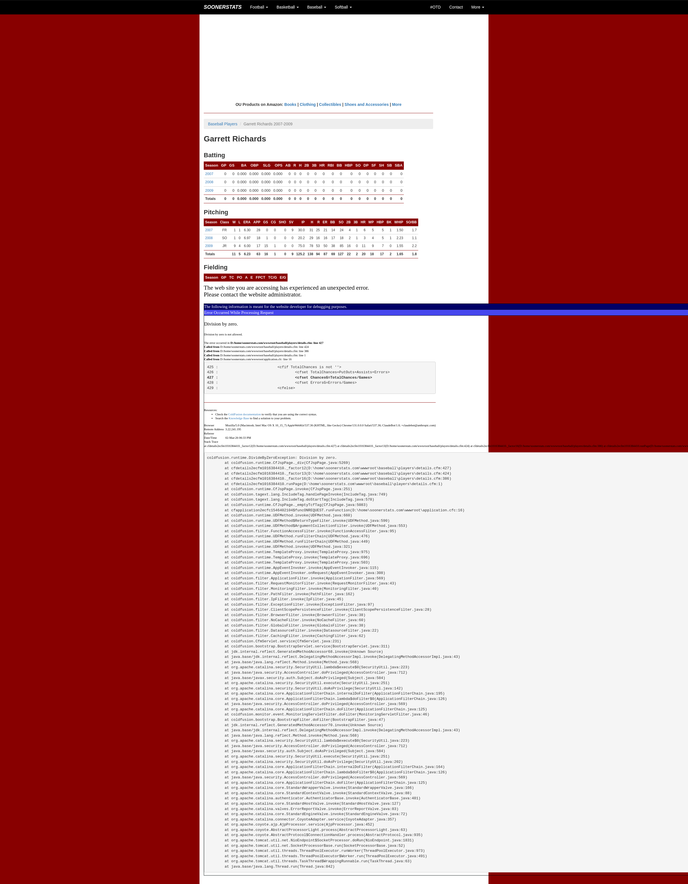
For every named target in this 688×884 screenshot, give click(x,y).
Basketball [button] (288, 7)
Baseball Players (222, 124)
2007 (209, 174)
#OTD (435, 7)
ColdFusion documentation (244, 414)
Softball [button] (343, 7)
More (396, 104)
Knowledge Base (239, 418)
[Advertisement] (344, 57)
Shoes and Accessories (367, 104)
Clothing (308, 104)
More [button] (477, 7)
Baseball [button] (317, 7)
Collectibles (330, 104)
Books (290, 104)
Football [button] (259, 7)
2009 (209, 190)
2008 (209, 182)
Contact (456, 7)
